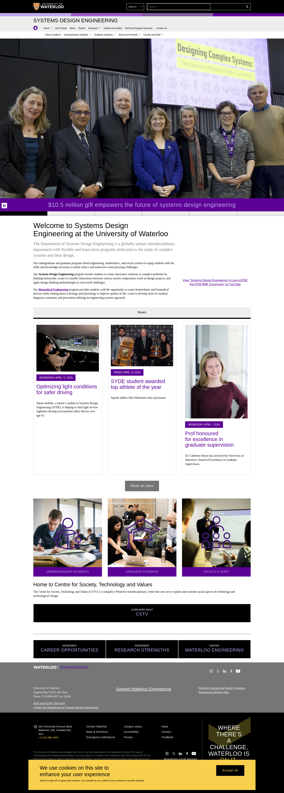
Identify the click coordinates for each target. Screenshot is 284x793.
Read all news (142, 486)
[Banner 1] (23, 213)
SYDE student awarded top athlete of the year (138, 384)
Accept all (230, 770)
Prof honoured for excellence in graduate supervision (209, 439)
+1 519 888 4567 (48, 737)
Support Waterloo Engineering (143, 688)
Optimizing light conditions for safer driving (66, 389)
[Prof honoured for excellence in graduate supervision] (216, 371)
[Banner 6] (260, 213)
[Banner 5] (213, 213)
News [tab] (142, 312)
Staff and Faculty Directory (49, 703)
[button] (220, 6)
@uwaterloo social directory (180, 758)
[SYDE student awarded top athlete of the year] (142, 345)
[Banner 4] (165, 213)
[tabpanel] (142, 405)
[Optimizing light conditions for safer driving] (67, 348)
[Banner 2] (71, 213)
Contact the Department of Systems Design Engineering (65, 707)
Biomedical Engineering (53, 289)
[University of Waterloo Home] (48, 6)
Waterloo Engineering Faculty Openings (222, 688)
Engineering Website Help (214, 692)
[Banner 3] (118, 213)
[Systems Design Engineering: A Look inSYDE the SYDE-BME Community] (215, 259)
